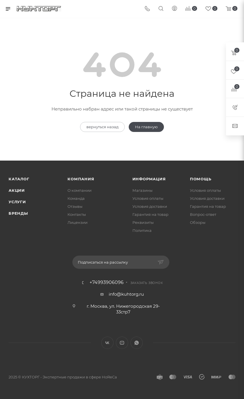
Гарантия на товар (150, 214)
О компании (80, 190)
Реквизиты (143, 222)
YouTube (122, 343)
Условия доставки (149, 206)
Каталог (19, 179)
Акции (17, 190)
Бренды (18, 213)
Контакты (77, 214)
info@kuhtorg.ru (126, 294)
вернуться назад (102, 127)
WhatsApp (136, 343)
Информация (149, 179)
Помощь (200, 179)
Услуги (17, 202)
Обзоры (197, 222)
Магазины (142, 190)
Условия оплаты (147, 198)
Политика (142, 230)
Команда (76, 198)
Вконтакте (107, 343)
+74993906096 (107, 282)
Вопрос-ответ (203, 214)
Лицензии (78, 222)
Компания (81, 179)
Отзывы (75, 206)
